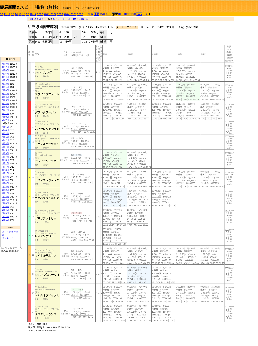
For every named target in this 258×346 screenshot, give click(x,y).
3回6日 (5, 150)
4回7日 (5, 120)
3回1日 (5, 166)
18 (31, 14)
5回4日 (5, 103)
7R (59, 18)
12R (87, 18)
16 (23, 14)
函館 (96, 14)
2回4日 (5, 183)
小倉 (145, 14)
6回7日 (5, 67)
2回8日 (5, 170)
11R (81, 18)
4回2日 (5, 140)
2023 (60, 14)
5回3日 (5, 107)
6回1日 (5, 87)
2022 (53, 14)
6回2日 (5, 83)
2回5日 (5, 180)
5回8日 (5, 90)
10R (75, 18)
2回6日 (5, 176)
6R (54, 18)
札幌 (90, 14)
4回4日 (5, 130)
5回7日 (5, 93)
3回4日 (5, 156)
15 (19, 14)
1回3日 (5, 213)
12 (8, 14)
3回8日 (5, 143)
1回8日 (5, 196)
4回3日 (5, 133)
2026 (80, 14)
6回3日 (5, 80)
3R (41, 18)
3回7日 (5, 147)
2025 (73, 14)
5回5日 (5, 100)
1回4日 (5, 210)
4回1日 (5, 137)
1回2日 (5, 216)
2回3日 (5, 186)
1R (31, 18)
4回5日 (5, 127)
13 (12, 14)
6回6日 (5, 70)
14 (16, 14)
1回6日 (5, 203)
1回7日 (5, 200)
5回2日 (5, 110)
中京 (127, 14)
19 (34, 14)
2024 (67, 14)
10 (1, 14)
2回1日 (5, 193)
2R (36, 18)
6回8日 (5, 63)
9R (69, 18)
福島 (102, 14)
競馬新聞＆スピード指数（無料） (30, 7)
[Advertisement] (10, 37)
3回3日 (5, 160)
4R (45, 18)
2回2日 (5, 190)
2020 (40, 14)
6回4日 (5, 77)
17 (27, 14)
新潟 (108, 14)
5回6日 (5, 97)
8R (64, 18)
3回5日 (5, 153)
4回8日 (5, 117)
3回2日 (5, 163)
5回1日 (5, 113)
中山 (121, 14)
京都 (133, 14)
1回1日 (5, 220)
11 (5, 14)
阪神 (139, 14)
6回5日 (5, 73)
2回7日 (5, 173)
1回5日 (5, 206)
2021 (47, 14)
